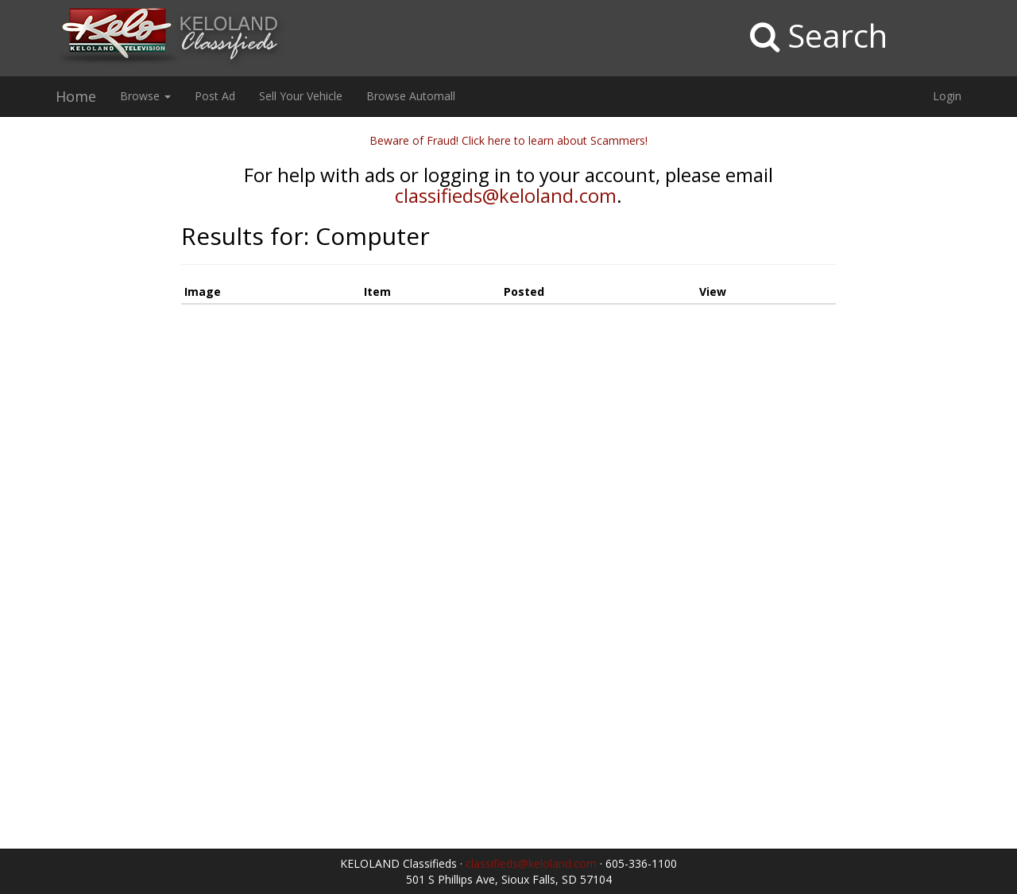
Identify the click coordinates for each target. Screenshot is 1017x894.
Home (76, 96)
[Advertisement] (84, 371)
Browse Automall (410, 95)
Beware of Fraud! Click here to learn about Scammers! (508, 140)
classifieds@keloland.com (506, 195)
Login (947, 95)
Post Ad (215, 95)
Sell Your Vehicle (300, 95)
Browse (145, 95)
